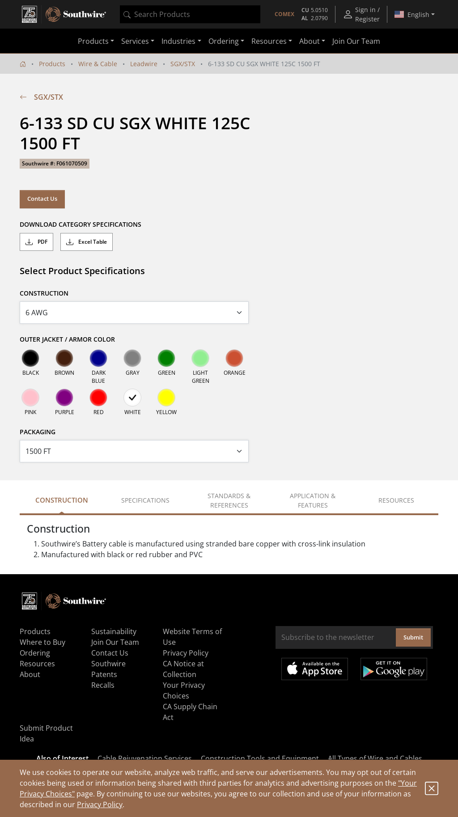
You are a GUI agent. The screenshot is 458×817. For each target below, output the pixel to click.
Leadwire (143, 63)
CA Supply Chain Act (190, 712)
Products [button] (93, 41)
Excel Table (86, 242)
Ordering (35, 653)
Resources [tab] (396, 500)
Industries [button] (178, 41)
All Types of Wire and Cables (375, 758)
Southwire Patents (108, 669)
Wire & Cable (97, 63)
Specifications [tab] (145, 500)
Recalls (102, 685)
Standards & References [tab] (229, 500)
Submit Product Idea (46, 733)
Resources (37, 664)
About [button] (309, 41)
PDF (36, 242)
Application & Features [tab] (312, 500)
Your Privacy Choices (184, 690)
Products (52, 63)
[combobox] (190, 14)
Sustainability (113, 631)
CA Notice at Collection (183, 669)
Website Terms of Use (192, 637)
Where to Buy (42, 642)
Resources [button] (269, 41)
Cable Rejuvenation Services (145, 758)
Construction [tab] (61, 499)
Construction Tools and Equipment (260, 758)
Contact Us (42, 199)
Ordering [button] (223, 41)
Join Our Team (356, 41)
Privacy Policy (100, 804)
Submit (413, 637)
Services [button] (135, 41)
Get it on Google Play (393, 669)
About (30, 674)
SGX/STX (182, 63)
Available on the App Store (314, 669)
